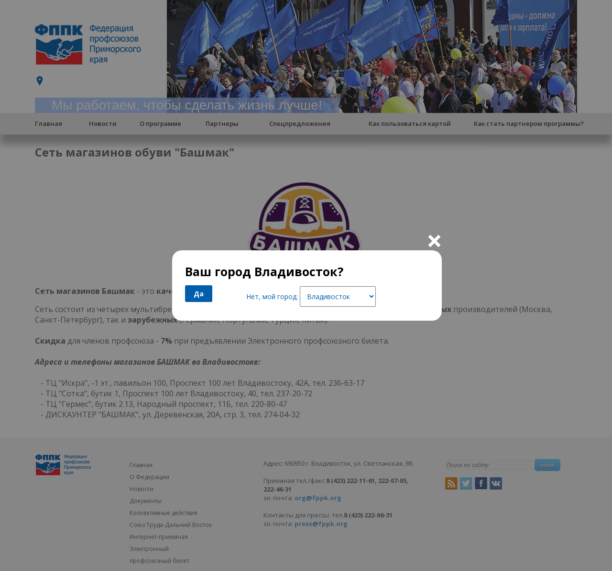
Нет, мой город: (272, 296)
